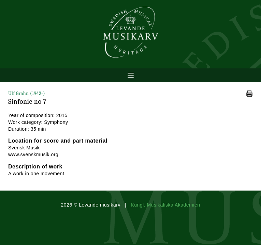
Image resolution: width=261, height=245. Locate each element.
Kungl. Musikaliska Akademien (165, 205)
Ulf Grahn (26, 93)
